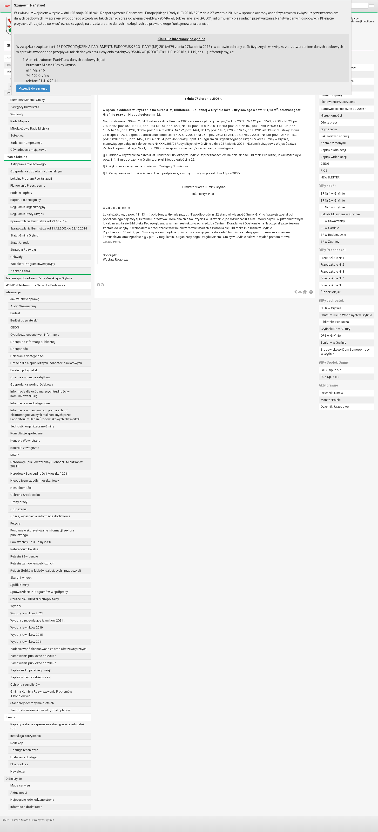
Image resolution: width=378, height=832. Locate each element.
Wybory (15, 606)
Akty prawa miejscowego (28, 164)
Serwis (10, 717)
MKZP (14, 455)
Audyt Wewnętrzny (23, 306)
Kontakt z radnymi (333, 143)
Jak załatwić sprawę (24, 299)
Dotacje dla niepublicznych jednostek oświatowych (46, 363)
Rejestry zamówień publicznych (32, 563)
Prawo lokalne (16, 157)
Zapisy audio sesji (333, 150)
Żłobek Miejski (331, 292)
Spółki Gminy (19, 585)
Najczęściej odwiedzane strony (32, 799)
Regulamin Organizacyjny (27, 207)
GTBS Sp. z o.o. (331, 370)
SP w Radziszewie (333, 234)
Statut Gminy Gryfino (24, 235)
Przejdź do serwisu (33, 88)
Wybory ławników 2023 (26, 613)
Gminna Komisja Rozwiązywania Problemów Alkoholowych (41, 694)
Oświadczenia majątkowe (28, 149)
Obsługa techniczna (24, 750)
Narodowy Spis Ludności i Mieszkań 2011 (39, 473)
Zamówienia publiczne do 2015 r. (33, 663)
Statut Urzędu (19, 242)
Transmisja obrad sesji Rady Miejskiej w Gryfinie (39, 278)
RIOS (324, 170)
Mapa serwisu (20, 785)
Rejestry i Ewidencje (24, 556)
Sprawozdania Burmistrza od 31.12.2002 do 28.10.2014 (48, 228)
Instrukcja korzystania (25, 736)
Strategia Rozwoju (23, 249)
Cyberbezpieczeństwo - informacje (34, 334)
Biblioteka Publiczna (335, 322)
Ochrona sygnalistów (25, 684)
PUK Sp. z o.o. (330, 377)
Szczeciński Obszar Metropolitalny (34, 599)
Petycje (15, 523)
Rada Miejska (19, 121)
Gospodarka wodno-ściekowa (31, 384)
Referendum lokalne (24, 549)
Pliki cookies (19, 764)
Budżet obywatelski (24, 320)
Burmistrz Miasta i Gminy (27, 100)
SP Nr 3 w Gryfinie (333, 207)
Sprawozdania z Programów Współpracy (39, 592)
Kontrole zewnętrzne (24, 448)
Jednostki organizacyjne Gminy (32, 426)
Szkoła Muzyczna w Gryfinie (340, 214)
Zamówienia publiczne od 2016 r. (33, 656)
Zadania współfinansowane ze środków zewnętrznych (48, 649)
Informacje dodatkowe (26, 807)
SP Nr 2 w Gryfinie (333, 200)
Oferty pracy (18, 502)
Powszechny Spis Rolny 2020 (30, 542)
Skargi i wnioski (21, 577)
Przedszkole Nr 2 (332, 264)
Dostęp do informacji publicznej (32, 342)
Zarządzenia (20, 271)
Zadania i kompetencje (26, 142)
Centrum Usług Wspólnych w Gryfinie (346, 315)
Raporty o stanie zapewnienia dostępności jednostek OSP (47, 726)
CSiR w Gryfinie (331, 308)
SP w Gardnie (330, 228)
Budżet (15, 313)
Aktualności (18, 792)
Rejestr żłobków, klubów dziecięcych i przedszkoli (45, 570)
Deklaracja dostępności (27, 356)
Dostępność (19, 349)
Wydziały (16, 114)
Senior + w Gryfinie (333, 342)
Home (8, 6)
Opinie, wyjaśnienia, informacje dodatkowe (40, 516)
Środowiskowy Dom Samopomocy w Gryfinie (345, 352)
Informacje (13, 292)
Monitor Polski (331, 400)
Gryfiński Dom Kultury (335, 329)
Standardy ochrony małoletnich (32, 703)
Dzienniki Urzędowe (335, 406)
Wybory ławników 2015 (26, 634)
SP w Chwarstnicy (333, 221)
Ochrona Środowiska (25, 495)
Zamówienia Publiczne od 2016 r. (343, 109)
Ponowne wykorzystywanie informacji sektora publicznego (42, 533)
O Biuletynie (14, 778)
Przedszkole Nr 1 (332, 258)
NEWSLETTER (330, 177)
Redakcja (16, 743)
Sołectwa (17, 135)
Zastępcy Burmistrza (24, 107)
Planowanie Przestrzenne (27, 185)
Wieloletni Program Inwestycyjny (32, 264)
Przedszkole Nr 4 (332, 278)
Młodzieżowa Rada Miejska (29, 128)
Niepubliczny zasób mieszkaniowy (34, 480)
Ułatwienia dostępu (24, 757)
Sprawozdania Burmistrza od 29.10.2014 (38, 221)
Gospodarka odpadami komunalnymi (36, 171)
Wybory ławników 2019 (26, 627)
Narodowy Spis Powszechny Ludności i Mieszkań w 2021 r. (46, 464)
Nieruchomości (21, 488)
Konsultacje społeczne (26, 433)
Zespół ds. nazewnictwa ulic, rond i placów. (40, 710)
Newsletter (17, 771)
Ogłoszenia (18, 509)
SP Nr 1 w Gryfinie (333, 193)
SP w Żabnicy (330, 241)
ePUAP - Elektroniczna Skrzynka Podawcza (35, 285)
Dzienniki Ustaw (332, 393)
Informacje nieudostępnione (30, 403)
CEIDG (14, 327)
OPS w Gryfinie (331, 335)
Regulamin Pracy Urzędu (27, 214)
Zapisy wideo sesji (334, 157)
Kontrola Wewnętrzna (25, 440)
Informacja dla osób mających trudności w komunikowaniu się (40, 394)
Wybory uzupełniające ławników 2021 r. (37, 620)
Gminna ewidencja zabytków (30, 377)
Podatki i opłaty (21, 193)
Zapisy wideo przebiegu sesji (30, 677)
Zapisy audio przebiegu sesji (30, 670)
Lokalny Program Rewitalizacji (31, 178)
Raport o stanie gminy (25, 200)
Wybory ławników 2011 (26, 641)
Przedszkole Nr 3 (332, 271)
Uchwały (16, 257)
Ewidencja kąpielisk (24, 370)
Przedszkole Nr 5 (332, 285)
